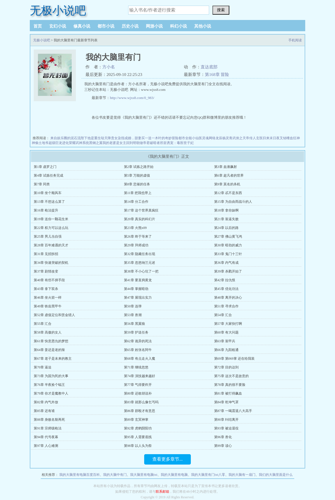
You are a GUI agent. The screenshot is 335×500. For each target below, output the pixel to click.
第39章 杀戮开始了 (228, 271)
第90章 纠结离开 (226, 420)
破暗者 (155, 143)
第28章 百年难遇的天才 (51, 245)
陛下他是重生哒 (92, 138)
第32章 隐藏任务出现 (139, 254)
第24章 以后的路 (226, 228)
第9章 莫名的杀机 (227, 184)
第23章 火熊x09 (135, 228)
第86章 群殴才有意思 (139, 411)
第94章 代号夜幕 (46, 437)
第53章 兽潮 (133, 315)
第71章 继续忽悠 (136, 367)
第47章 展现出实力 (138, 297)
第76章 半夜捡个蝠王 (49, 385)
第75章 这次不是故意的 (231, 376)
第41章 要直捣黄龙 (138, 280)
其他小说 (202, 26)
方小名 (108, 67)
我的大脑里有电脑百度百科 (79, 475)
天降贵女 (111, 138)
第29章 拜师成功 (136, 245)
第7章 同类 (42, 184)
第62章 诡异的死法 (138, 341)
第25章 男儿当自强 (48, 236)
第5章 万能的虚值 (137, 175)
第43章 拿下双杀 (46, 289)
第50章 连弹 (133, 306)
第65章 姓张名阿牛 (138, 350)
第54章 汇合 (223, 315)
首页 (37, 26)
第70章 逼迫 (42, 367)
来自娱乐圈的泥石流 (65, 138)
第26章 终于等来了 (138, 236)
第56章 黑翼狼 (134, 324)
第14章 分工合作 (136, 202)
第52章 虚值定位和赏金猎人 (54, 315)
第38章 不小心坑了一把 (141, 271)
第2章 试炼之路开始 (138, 167)
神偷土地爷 (40, 143)
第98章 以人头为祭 (138, 446)
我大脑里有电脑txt (143, 475)
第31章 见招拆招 (46, 254)
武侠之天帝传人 (244, 138)
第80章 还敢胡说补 (138, 393)
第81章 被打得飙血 (228, 393)
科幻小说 (178, 26)
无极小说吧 (58, 10)
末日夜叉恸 (278, 138)
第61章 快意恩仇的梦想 (51, 341)
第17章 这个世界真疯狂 (141, 210)
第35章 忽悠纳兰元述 (139, 263)
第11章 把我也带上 (138, 193)
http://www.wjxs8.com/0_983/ (132, 98)
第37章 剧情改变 (46, 271)
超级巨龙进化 (59, 143)
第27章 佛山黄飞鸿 (228, 236)
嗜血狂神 (293, 138)
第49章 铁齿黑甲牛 (48, 306)
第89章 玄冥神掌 (136, 420)
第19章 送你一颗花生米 (51, 219)
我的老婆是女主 (114, 143)
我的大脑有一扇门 (241, 475)
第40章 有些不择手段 (49, 280)
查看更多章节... (167, 459)
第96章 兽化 (223, 437)
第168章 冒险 (217, 74)
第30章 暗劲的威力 (228, 245)
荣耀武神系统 (79, 143)
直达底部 (209, 67)
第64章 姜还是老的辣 (49, 350)
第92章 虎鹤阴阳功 (138, 428)
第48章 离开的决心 (228, 297)
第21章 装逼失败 (226, 219)
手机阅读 (295, 40)
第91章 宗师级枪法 (48, 428)
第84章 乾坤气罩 (226, 402)
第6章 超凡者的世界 (229, 175)
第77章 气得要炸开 (138, 385)
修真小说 (81, 26)
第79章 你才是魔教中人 (51, 393)
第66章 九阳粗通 (226, 350)
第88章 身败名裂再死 (49, 420)
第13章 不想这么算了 (49, 202)
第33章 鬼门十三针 (228, 254)
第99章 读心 (223, 446)
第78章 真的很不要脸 (229, 385)
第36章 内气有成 (226, 263)
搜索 (221, 10)
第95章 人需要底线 (138, 437)
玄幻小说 (57, 26)
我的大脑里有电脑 (174, 475)
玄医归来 (263, 138)
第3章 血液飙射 (225, 167)
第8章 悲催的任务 (137, 184)
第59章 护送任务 (136, 332)
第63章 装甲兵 (224, 341)
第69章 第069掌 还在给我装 (234, 359)
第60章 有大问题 (226, 332)
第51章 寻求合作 (226, 306)
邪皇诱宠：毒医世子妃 (177, 143)
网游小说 (154, 26)
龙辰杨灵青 (224, 138)
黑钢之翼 (96, 143)
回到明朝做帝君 (138, 143)
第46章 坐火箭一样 (48, 297)
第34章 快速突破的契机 (51, 263)
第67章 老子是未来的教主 (53, 359)
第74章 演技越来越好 (139, 376)
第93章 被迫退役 (226, 428)
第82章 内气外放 (46, 402)
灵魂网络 (209, 138)
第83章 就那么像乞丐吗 (141, 402)
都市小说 (106, 26)
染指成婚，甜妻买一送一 (136, 138)
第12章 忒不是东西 (228, 193)
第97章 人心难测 (46, 446)
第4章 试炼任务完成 (48, 175)
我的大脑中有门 (115, 475)
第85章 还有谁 (44, 411)
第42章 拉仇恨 (224, 280)
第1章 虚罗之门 (45, 167)
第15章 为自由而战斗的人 (233, 202)
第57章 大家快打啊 (228, 324)
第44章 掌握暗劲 (136, 289)
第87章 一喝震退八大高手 (233, 411)
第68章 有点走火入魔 (139, 359)
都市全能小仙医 (190, 138)
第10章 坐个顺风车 (48, 193)
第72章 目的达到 (226, 367)
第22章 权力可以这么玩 (51, 228)
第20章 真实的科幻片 (139, 219)
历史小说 (130, 26)
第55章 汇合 (42, 324)
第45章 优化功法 (226, 289)
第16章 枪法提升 (46, 210)
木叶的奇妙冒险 (166, 138)
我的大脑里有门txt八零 (208, 475)
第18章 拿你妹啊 (226, 210)
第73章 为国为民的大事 (51, 376)
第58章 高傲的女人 (48, 332)
